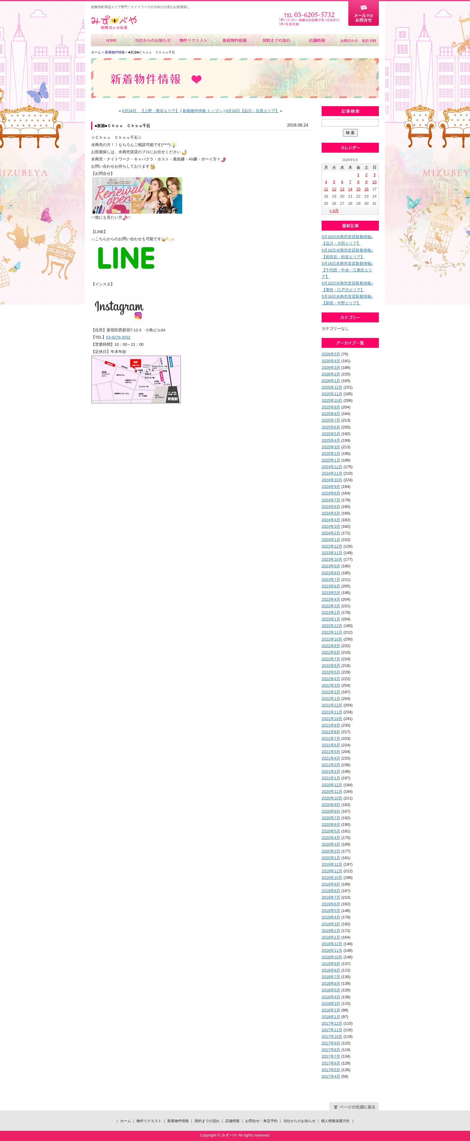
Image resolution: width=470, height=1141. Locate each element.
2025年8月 (331, 413)
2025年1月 (331, 460)
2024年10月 (332, 480)
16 (366, 189)
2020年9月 (331, 804)
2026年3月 (331, 367)
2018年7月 (331, 977)
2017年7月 (331, 1056)
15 (358, 189)
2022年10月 (332, 639)
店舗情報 (317, 40)
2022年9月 (331, 646)
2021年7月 (331, 738)
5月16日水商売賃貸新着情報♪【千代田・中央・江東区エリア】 (347, 270)
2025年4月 (331, 440)
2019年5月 (331, 910)
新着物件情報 (234, 40)
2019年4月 (331, 917)
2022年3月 (331, 685)
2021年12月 (332, 705)
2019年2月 (331, 930)
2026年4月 (331, 361)
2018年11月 (332, 950)
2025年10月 (332, 400)
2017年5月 (331, 1070)
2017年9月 (331, 1043)
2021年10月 (332, 718)
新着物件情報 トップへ (203, 111)
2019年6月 (331, 904)
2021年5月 (331, 751)
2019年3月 (331, 924)
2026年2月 (331, 374)
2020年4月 (331, 837)
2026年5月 (331, 354)
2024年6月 (331, 506)
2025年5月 (331, 434)
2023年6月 (331, 586)
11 (326, 189)
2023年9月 (331, 566)
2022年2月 (331, 692)
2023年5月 (331, 592)
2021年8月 (331, 732)
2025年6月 (331, 427)
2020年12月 (332, 785)
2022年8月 (331, 652)
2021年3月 (331, 765)
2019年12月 (332, 864)
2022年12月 (332, 625)
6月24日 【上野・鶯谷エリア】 (150, 111)
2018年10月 (332, 957)
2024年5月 (331, 513)
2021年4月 (331, 758)
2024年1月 (331, 539)
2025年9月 (331, 407)
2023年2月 (331, 612)
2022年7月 (331, 659)
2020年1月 (331, 858)
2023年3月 (331, 606)
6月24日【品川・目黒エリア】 (252, 111)
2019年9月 (331, 884)
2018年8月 (331, 970)
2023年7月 (331, 579)
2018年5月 (331, 990)
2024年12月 (332, 466)
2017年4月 (331, 1076)
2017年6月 (331, 1063)
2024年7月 (331, 500)
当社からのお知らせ (152, 40)
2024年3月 (331, 526)
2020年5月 (331, 831)
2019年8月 (331, 891)
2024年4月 (331, 520)
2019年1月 (331, 937)
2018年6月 (331, 983)
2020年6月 (331, 824)
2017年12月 (332, 1023)
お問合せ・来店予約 (358, 40)
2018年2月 (331, 1010)
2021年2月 (331, 771)
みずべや (114, 22)
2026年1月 (331, 380)
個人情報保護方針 (335, 1121)
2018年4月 (331, 997)
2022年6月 (331, 665)
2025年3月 (331, 447)
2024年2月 (331, 533)
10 (374, 182)
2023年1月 (331, 619)
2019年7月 (331, 897)
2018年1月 (331, 1016)
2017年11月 (332, 1030)
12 (334, 189)
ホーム (111, 40)
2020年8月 (331, 811)
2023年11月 (332, 553)
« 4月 (334, 210)
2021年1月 (331, 778)
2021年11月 (332, 712)
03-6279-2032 (118, 337)
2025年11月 (332, 394)
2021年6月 (331, 745)
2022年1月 (331, 698)
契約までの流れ (275, 40)
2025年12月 (332, 387)
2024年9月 (331, 486)
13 (342, 189)
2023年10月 (332, 559)
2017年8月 (331, 1049)
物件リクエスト (193, 40)
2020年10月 (332, 798)
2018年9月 (331, 963)
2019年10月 (332, 877)
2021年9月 (331, 725)
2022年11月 (332, 632)
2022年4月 (331, 679)
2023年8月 (331, 573)
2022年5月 (331, 672)
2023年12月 (332, 546)
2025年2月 (331, 453)
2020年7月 (331, 818)
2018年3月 (331, 1003)
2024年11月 (332, 473)
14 (350, 189)
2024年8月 (331, 493)
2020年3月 (331, 844)
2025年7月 (331, 420)
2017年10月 (332, 1036)
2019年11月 (332, 871)
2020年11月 (332, 791)
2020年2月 (331, 851)
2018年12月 (332, 944)
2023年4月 (331, 599)
